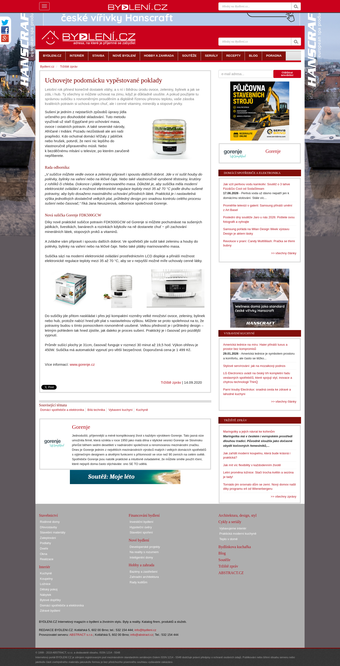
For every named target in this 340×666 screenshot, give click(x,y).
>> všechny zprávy (283, 496)
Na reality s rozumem (144, 552)
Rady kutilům (138, 582)
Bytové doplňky (50, 600)
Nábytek (45, 595)
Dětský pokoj (48, 589)
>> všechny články (283, 253)
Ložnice (45, 584)
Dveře (44, 548)
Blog (222, 553)
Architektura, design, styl (237, 515)
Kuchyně (142, 410)
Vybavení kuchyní (120, 410)
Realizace (46, 559)
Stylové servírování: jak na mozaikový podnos (254, 366)
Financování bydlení (144, 515)
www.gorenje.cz (82, 364)
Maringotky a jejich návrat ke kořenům (249, 431)
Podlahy (45, 543)
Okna (43, 554)
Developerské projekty (145, 547)
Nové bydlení (139, 540)
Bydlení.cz (47, 66)
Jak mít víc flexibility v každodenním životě (252, 465)
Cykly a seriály (229, 522)
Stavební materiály (52, 532)
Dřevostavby (48, 527)
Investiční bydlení (141, 522)
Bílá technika (96, 410)
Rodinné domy (50, 522)
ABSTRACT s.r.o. (81, 634)
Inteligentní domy (141, 557)
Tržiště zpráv (171, 382)
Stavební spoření (141, 532)
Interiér (44, 567)
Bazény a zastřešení (143, 571)
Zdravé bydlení (50, 610)
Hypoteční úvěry (141, 527)
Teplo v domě (228, 539)
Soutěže (224, 560)
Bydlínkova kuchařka (234, 547)
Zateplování (48, 538)
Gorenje (81, 427)
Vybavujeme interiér (232, 528)
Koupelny (46, 578)
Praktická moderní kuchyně (237, 533)
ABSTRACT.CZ (231, 573)
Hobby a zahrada (141, 565)
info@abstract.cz (141, 634)
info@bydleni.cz (145, 630)
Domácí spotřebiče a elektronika (62, 410)
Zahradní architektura (144, 577)
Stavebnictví (48, 515)
